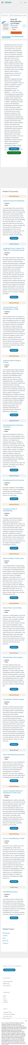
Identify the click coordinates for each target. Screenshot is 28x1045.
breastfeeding (16, 75)
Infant (4, 938)
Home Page (5, 15)
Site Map (5, 1002)
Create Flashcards (9, 970)
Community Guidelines (9, 1014)
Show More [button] (14, 149)
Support (5, 1000)
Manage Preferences (8, 1022)
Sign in (25, 2)
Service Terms (7, 1020)
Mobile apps (6, 983)
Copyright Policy (7, 1012)
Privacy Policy (6, 1018)
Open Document (16, 32)
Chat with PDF (7, 985)
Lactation (5, 935)
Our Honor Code (7, 1016)
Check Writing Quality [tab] (17, 36)
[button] (2, 2)
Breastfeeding (6, 933)
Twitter (8, 1036)
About (4, 996)
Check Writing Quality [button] (14, 152)
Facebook (9, 1033)
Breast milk (5, 940)
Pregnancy (5, 943)
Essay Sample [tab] (6, 36)
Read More (14, 238)
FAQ (4, 998)
